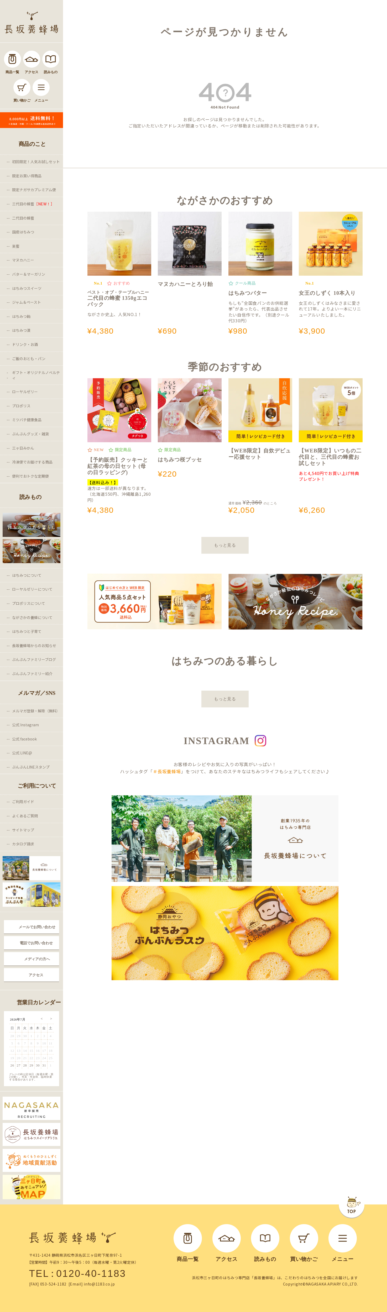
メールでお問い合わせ (37, 927)
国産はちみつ (23, 231)
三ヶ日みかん (23, 448)
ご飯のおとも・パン (28, 358)
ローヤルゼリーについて (32, 589)
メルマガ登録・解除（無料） (36, 710)
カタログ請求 (23, 843)
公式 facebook (24, 739)
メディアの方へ (37, 959)
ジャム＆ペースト (26, 302)
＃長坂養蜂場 (167, 771)
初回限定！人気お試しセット (36, 161)
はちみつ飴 (21, 316)
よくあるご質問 (25, 815)
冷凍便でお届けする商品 (32, 462)
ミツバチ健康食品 (26, 419)
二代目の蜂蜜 (23, 218)
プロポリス (21, 405)
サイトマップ (23, 830)
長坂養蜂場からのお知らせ (34, 645)
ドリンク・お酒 (25, 344)
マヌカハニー (23, 260)
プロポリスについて (28, 603)
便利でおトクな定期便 (30, 476)
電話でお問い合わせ (36, 943)
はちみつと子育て (26, 631)
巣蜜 (15, 246)
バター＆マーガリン (28, 274)
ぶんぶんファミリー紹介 (32, 673)
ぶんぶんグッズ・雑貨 (30, 433)
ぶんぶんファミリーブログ (34, 659)
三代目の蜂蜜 (33, 204)
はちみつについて (26, 575)
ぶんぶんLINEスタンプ (31, 767)
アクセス (36, 975)
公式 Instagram (25, 724)
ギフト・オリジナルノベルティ (36, 375)
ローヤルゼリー (25, 391)
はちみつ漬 (21, 330)
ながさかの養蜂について (32, 617)
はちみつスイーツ (26, 288)
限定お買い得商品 (26, 175)
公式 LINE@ (22, 752)
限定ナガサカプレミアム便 (34, 189)
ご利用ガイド (23, 801)
